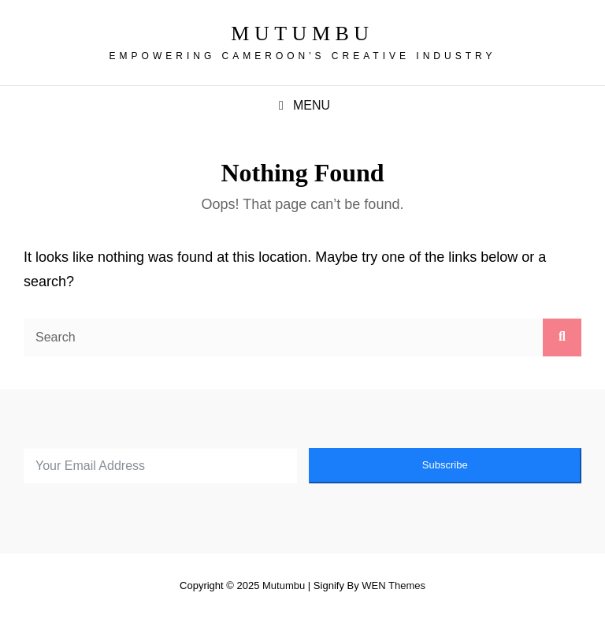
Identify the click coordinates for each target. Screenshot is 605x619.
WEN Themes (393, 585)
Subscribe (445, 465)
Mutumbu (302, 33)
